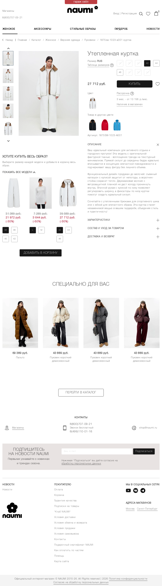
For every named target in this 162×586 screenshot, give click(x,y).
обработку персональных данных (81, 464)
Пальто (20, 358)
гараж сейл (81, 2)
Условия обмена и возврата (70, 523)
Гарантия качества (65, 501)
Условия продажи (64, 528)
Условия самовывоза (66, 534)
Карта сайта (61, 562)
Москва (130, 509)
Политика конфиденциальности (128, 579)
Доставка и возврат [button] (101, 237)
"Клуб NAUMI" (62, 512)
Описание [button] (95, 145)
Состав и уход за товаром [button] (106, 228)
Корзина (59, 495)
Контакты (60, 539)
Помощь (59, 556)
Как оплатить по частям (69, 550)
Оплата (58, 490)
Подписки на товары (66, 506)
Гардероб (121, 29)
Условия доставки (65, 517)
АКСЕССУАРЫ (42, 29)
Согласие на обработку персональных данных (81, 582)
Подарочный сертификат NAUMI (73, 545)
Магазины (8, 11)
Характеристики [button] (99, 220)
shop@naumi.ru (144, 428)
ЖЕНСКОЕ (8, 29)
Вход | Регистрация (125, 14)
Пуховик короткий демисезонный (60, 359)
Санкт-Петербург (147, 509)
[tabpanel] (49, 96)
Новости (153, 29)
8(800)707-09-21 (12, 18)
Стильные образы (83, 29)
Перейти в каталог (81, 392)
